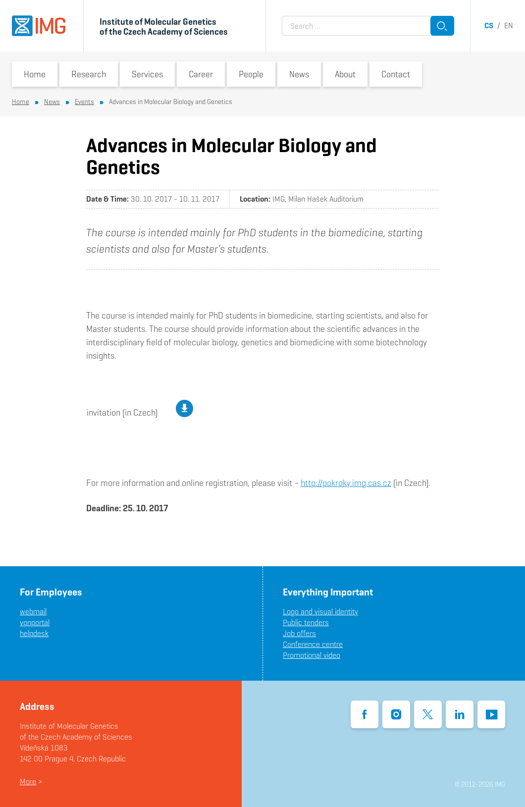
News (299, 74)
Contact (395, 74)
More (28, 781)
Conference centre (313, 644)
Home (35, 74)
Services (147, 74)
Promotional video (311, 655)
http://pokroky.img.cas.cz (346, 482)
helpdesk (34, 633)
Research (88, 74)
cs (488, 25)
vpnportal (35, 622)
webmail (33, 611)
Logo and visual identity (320, 611)
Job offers (299, 633)
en (508, 25)
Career (201, 74)
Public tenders (306, 622)
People (251, 74)
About (345, 74)
